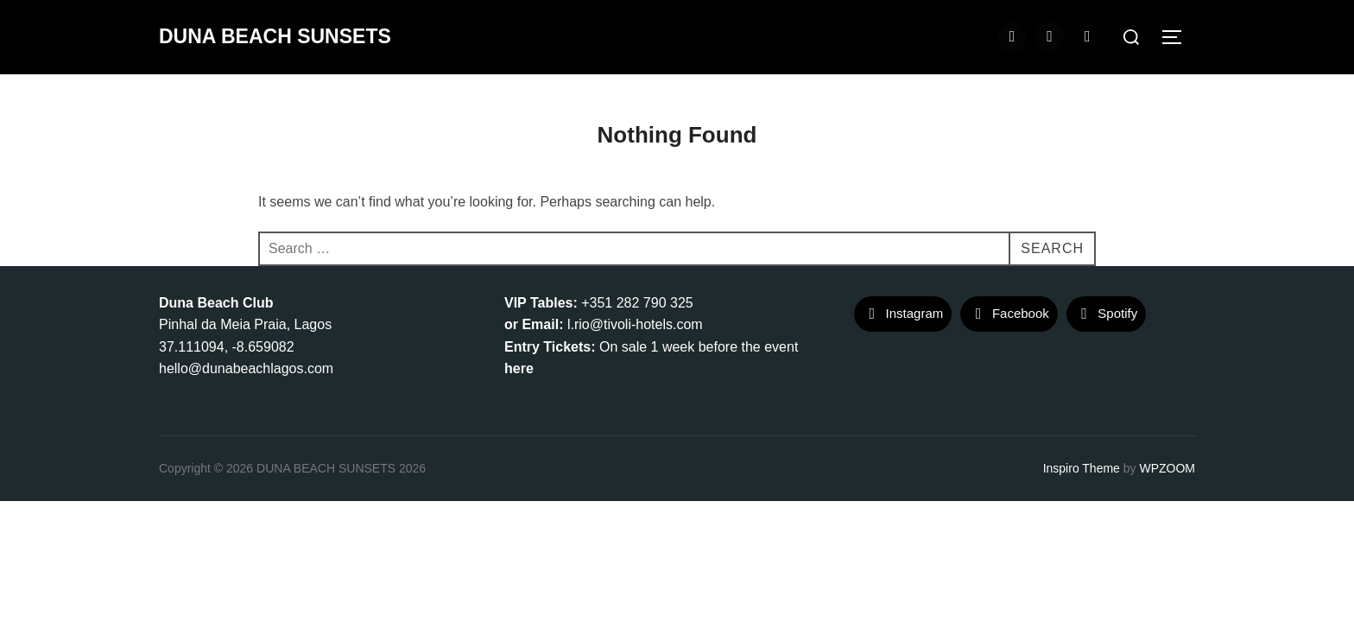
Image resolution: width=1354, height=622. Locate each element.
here (519, 368)
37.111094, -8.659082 (226, 347)
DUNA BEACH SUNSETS (275, 36)
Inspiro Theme (1081, 468)
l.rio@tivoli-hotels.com (635, 324)
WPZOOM (1167, 468)
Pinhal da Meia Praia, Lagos (245, 324)
